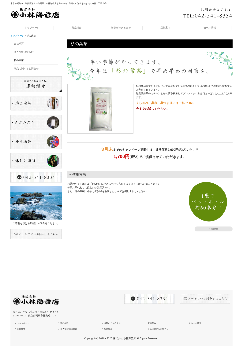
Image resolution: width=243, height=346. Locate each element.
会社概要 (19, 43)
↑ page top (213, 229)
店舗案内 (165, 27)
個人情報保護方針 (24, 51)
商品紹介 (76, 27)
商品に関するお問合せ (26, 68)
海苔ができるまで (121, 27)
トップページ (32, 27)
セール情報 (210, 27)
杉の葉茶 (19, 60)
